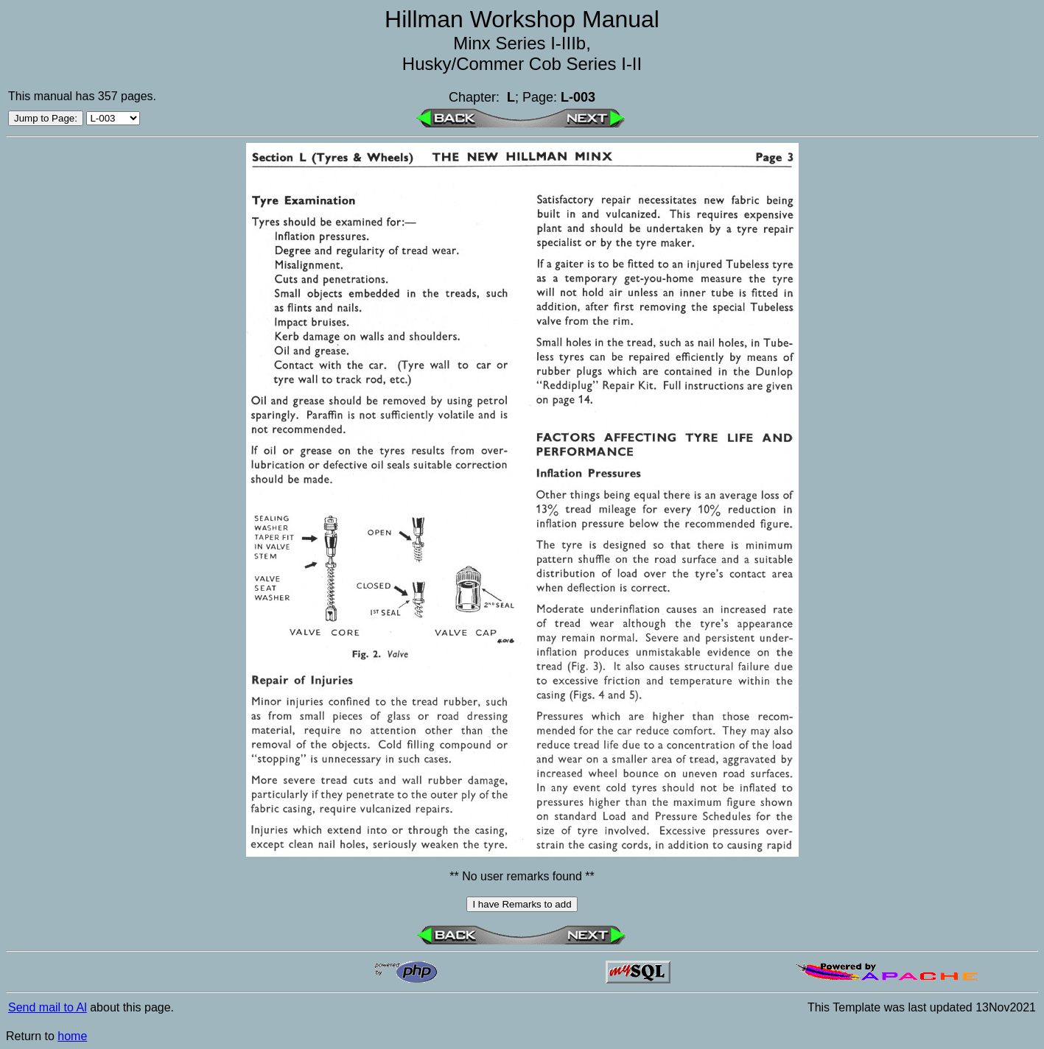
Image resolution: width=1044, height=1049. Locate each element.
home (72, 1036)
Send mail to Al (47, 1007)
